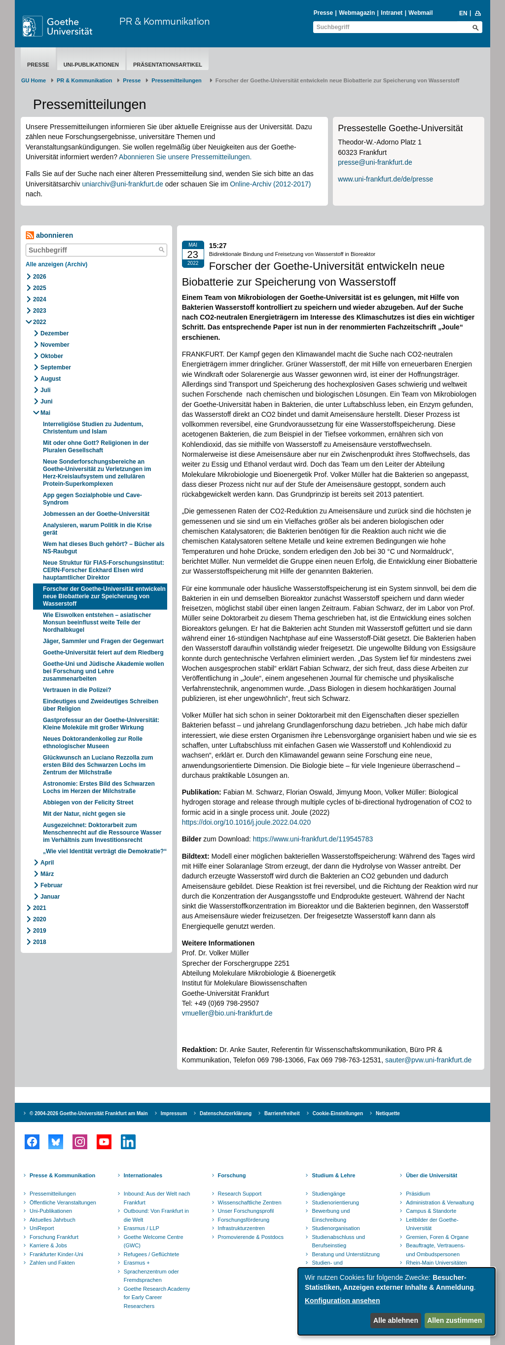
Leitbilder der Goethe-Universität (432, 1224)
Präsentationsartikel (167, 65)
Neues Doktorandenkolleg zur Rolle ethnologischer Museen (93, 742)
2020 (39, 919)
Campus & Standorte (431, 1211)
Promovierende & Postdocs (251, 1237)
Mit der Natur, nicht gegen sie (85, 813)
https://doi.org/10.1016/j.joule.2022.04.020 (246, 822)
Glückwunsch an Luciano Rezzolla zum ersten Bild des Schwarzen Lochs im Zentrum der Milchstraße (98, 765)
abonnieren (49, 235)
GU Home (33, 80)
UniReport (42, 1228)
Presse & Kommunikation (62, 1175)
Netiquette (388, 1113)
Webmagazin (357, 12)
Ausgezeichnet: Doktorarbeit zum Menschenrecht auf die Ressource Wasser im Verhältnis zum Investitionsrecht (102, 832)
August (50, 378)
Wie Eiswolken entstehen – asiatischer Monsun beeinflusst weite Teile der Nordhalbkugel (97, 622)
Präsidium (418, 1194)
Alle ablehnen (395, 1320)
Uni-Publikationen (91, 65)
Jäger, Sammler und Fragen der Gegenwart (103, 641)
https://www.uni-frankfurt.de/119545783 (313, 839)
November (55, 344)
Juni (46, 401)
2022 (39, 322)
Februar (51, 885)
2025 (39, 288)
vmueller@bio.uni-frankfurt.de (227, 1013)
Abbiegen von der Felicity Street (88, 802)
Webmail (420, 12)
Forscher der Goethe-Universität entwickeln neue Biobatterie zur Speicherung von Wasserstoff (104, 596)
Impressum (174, 1113)
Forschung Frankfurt (54, 1237)
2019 (39, 930)
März (47, 874)
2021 (39, 908)
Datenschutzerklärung (226, 1113)
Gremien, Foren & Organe (437, 1237)
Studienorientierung (335, 1202)
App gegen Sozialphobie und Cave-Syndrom (92, 499)
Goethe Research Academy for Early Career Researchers (157, 1297)
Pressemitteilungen (53, 1194)
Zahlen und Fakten (52, 1263)
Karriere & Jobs (48, 1245)
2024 (39, 299)
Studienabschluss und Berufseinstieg (338, 1241)
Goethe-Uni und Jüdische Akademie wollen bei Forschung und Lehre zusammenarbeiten (103, 671)
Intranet (391, 12)
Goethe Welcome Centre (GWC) (153, 1241)
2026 (39, 276)
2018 (39, 942)
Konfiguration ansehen (342, 1301)
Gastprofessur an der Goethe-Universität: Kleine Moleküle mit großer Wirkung (101, 724)
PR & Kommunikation (164, 21)
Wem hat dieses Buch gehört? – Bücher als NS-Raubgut (104, 548)
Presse (323, 12)
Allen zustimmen (454, 1320)
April (47, 862)
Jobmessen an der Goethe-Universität (97, 513)
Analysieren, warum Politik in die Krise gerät (97, 529)
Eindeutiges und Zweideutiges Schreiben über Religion (100, 705)
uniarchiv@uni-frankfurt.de (122, 184)
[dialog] (396, 1301)
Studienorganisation (336, 1228)
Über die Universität (431, 1175)
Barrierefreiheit (282, 1113)
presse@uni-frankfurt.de (375, 162)
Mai (45, 412)
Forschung (232, 1175)
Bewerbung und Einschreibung (331, 1215)
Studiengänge (328, 1194)
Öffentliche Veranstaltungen (63, 1202)
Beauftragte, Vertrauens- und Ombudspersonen (435, 1249)
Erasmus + (137, 1263)
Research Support (240, 1194)
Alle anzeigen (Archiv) (56, 264)
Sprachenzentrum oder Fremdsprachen (151, 1276)
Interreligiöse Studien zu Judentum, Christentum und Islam (93, 428)
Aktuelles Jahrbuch (52, 1220)
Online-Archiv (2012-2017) (270, 184)
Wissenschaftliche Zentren (250, 1202)
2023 (39, 310)
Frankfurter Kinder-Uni (56, 1254)
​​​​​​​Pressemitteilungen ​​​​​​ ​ (178, 80)
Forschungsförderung (244, 1220)
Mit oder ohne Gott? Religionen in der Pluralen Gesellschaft (96, 446)
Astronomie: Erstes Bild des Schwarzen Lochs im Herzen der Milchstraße (99, 787)
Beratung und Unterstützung (346, 1254)
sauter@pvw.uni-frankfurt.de (428, 1060)
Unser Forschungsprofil (246, 1211)
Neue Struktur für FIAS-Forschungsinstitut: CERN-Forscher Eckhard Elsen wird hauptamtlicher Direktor (103, 570)
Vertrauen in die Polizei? (77, 690)
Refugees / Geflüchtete (152, 1254)
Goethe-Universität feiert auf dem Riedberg (104, 652)
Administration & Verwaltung (440, 1202)
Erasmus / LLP (141, 1228)
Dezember (54, 333)
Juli (45, 390)
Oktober (51, 356)
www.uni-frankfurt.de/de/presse (385, 179)
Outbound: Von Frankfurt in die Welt (156, 1215)
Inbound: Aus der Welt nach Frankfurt (157, 1198)
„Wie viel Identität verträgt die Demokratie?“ (105, 851)
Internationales (143, 1175)
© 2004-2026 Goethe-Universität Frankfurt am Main (89, 1113)
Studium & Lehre (333, 1175)
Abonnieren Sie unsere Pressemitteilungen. (185, 157)
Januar (50, 896)
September (55, 367)
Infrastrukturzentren (241, 1228)
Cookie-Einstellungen (338, 1113)
